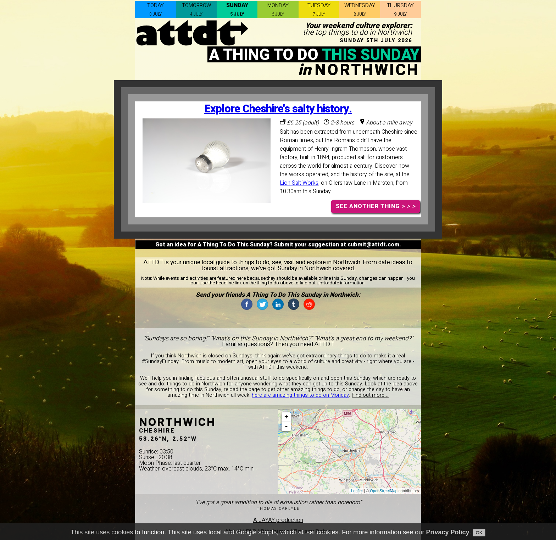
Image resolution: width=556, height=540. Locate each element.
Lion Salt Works (299, 183)
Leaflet (357, 491)
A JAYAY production (278, 520)
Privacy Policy (447, 534)
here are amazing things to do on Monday (300, 395)
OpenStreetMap (383, 491)
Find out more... (370, 395)
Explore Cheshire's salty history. (278, 109)
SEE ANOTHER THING (376, 206)
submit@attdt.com (373, 244)
